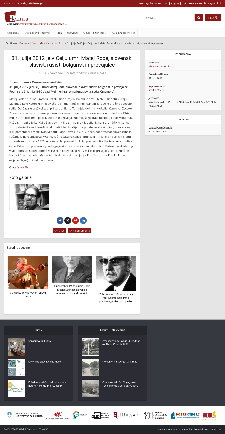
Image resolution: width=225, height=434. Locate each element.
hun (184, 3)
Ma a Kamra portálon (160, 66)
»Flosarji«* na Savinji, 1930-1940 (119, 361)
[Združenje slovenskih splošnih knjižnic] (125, 415)
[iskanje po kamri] (169, 17)
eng (173, 3)
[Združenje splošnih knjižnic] (209, 415)
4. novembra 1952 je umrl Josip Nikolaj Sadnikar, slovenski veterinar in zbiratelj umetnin (71, 289)
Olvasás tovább (19, 167)
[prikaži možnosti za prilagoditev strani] (150, 3)
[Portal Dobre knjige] (185, 415)
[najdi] (199, 17)
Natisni (59, 230)
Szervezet (72, 32)
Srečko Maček (156, 90)
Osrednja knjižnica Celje (92, 72)
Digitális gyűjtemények (37, 32)
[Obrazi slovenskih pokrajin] (155, 415)
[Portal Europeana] (80, 415)
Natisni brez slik (79, 230)
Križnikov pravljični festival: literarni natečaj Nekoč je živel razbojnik (47, 384)
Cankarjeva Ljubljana (39, 341)
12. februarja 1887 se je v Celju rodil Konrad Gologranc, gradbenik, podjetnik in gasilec (116, 298)
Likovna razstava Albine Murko (45, 361)
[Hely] (213, 17)
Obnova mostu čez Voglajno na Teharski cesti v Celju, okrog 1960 (120, 384)
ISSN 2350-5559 (213, 429)
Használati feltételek (192, 429)
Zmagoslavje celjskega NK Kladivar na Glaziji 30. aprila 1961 (121, 343)
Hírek (59, 32)
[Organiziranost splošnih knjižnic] (57, 415)
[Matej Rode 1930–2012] (29, 197)
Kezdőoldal (13, 32)
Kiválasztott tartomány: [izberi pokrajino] (23, 3)
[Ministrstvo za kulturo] (25, 415)
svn (166, 3)
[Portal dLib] (100, 415)
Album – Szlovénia (93, 32)
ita (178, 3)
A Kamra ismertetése (123, 32)
